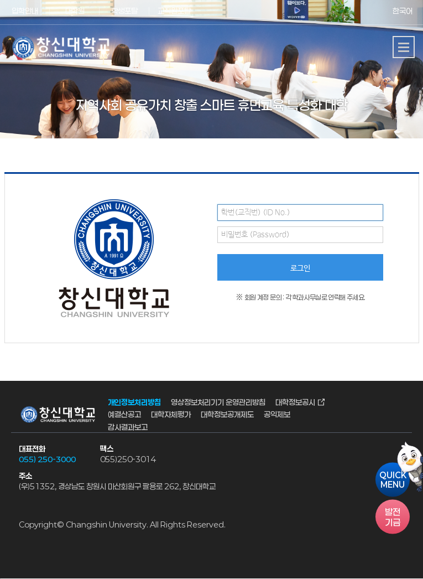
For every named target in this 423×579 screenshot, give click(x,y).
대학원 (75, 10)
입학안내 (25, 10)
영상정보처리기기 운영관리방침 (218, 402)
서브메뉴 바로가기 (0, 0)
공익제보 (277, 415)
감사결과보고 (128, 427)
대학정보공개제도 (227, 415)
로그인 (300, 268)
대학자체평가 (171, 415)
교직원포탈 (174, 10)
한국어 (402, 10)
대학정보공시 (295, 402)
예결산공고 (124, 415)
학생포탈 (124, 10)
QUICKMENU (392, 480)
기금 (392, 517)
